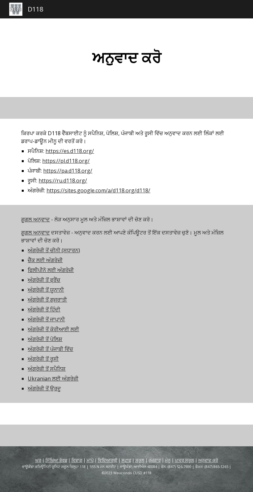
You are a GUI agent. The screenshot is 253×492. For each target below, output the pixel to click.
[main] (126, 58)
